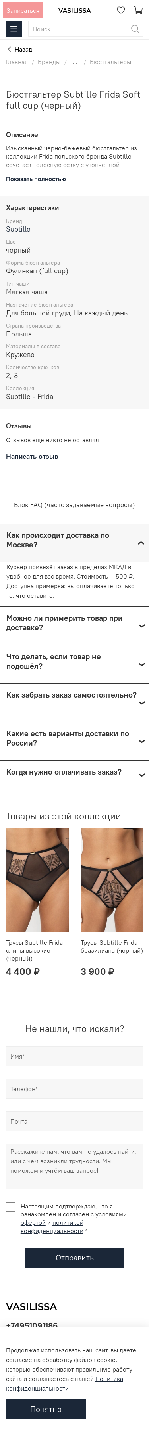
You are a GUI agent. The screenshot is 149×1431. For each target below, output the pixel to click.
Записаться (22, 10)
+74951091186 (32, 1325)
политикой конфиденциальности (52, 1226)
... (75, 61)
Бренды (49, 62)
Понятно (46, 1409)
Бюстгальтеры (110, 62)
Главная (17, 62)
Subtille (18, 229)
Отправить (75, 1257)
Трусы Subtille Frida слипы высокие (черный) (34, 950)
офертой (33, 1222)
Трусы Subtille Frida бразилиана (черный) (112, 946)
